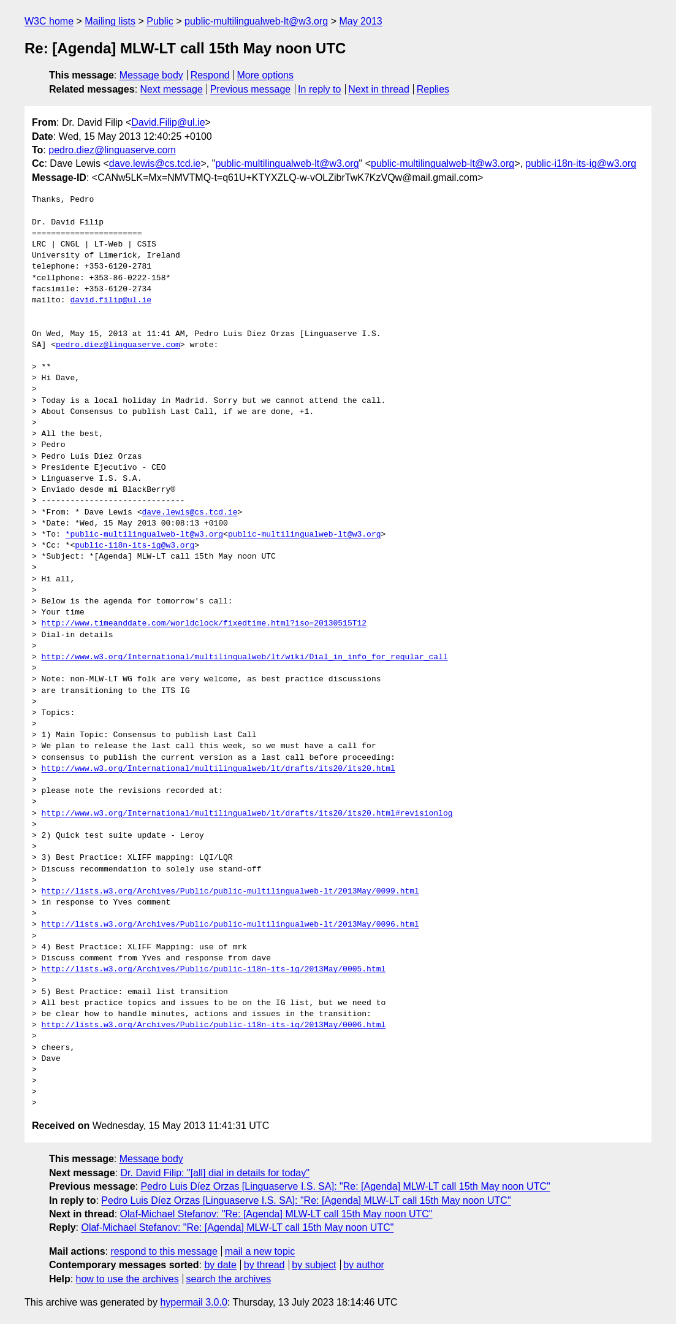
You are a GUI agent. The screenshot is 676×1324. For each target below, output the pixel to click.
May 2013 (360, 21)
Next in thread (378, 89)
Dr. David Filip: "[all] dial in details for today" (215, 1173)
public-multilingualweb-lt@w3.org (256, 21)
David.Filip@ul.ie (168, 122)
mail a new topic (260, 1251)
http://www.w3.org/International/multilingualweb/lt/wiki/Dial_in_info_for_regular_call (245, 657)
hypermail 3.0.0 (193, 1302)
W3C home (49, 21)
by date (220, 1265)
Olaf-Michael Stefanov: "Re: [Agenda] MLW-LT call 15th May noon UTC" (276, 1214)
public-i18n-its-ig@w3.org (580, 163)
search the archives (229, 1279)
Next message (171, 89)
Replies (433, 89)
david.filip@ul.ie (110, 300)
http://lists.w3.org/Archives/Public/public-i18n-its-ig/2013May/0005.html (214, 969)
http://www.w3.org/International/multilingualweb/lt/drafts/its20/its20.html (218, 769)
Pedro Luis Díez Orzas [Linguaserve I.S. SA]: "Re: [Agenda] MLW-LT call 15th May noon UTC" (345, 1186)
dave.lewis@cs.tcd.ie (155, 163)
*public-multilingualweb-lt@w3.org (144, 534)
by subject (314, 1265)
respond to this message (163, 1251)
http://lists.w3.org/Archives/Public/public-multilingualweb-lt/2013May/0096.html (230, 924)
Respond (210, 75)
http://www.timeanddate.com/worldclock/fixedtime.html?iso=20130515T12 (204, 623)
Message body (151, 75)
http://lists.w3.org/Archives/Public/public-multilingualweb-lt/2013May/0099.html (230, 891)
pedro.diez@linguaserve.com (111, 150)
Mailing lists (110, 21)
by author (363, 1265)
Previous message (250, 89)
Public (159, 21)
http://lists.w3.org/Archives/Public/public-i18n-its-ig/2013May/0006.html (214, 1025)
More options (265, 75)
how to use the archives (127, 1279)
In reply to (319, 89)
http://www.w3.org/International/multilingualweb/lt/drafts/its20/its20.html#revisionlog (247, 813)
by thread (264, 1265)
